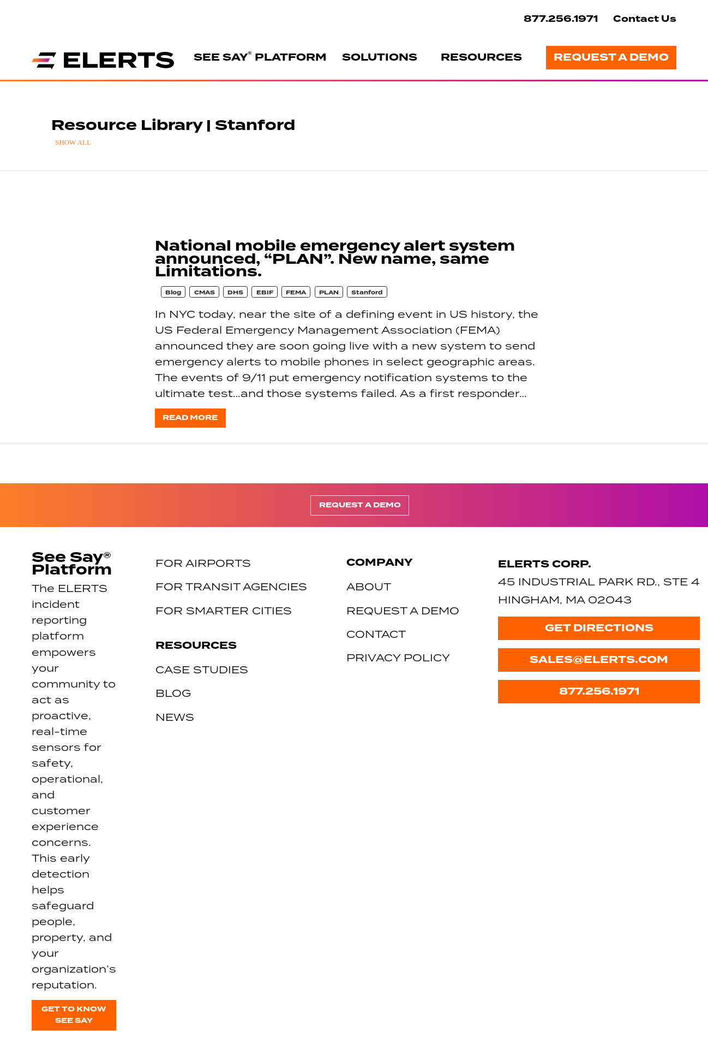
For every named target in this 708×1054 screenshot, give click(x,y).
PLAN (329, 292)
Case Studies (201, 669)
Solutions (379, 57)
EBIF (264, 292)
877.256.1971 (561, 19)
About (368, 586)
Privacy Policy (398, 657)
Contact (376, 634)
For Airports (203, 563)
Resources (481, 57)
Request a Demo (611, 57)
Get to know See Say (73, 1015)
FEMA (296, 292)
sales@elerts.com (599, 659)
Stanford (366, 292)
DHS (235, 292)
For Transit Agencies (231, 586)
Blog (173, 292)
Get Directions (599, 628)
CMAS (204, 292)
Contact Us (644, 19)
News (174, 717)
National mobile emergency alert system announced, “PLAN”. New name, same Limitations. (335, 258)
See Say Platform (260, 57)
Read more (190, 417)
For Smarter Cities (223, 610)
